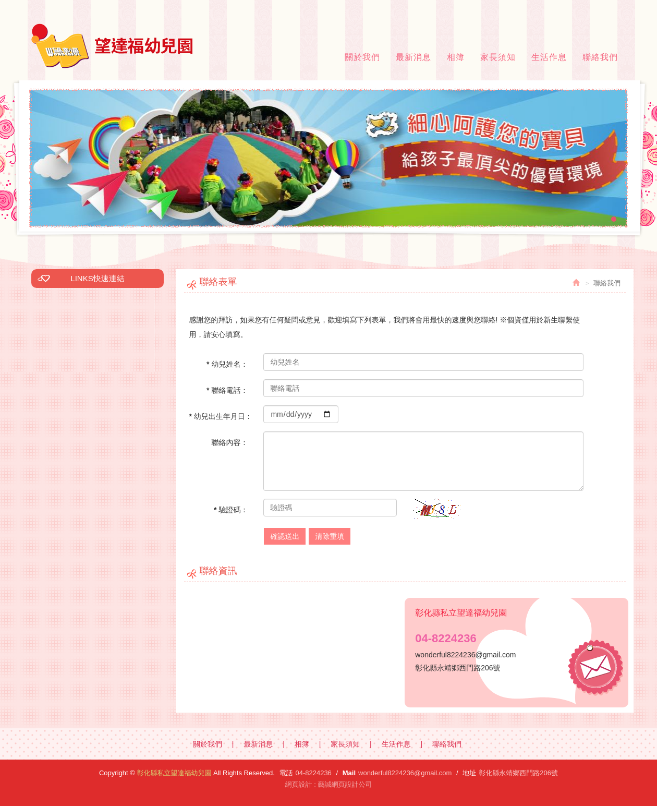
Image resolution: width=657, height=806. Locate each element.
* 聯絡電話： (227, 390)
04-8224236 (313, 773)
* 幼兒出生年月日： (220, 416)
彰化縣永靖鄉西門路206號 (518, 773)
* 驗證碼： (231, 510)
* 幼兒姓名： (227, 364)
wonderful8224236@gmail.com (405, 773)
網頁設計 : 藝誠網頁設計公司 (328, 784)
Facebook (617, 8)
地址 (469, 773)
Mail (349, 773)
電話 (286, 773)
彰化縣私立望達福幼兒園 (111, 45)
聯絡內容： (229, 442)
